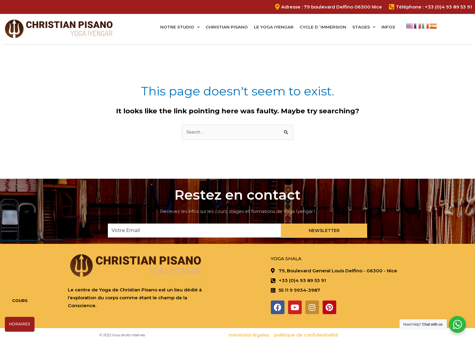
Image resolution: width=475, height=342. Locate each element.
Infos (388, 27)
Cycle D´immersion (323, 27)
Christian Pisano (227, 27)
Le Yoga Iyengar (274, 27)
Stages (363, 27)
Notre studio (180, 27)
